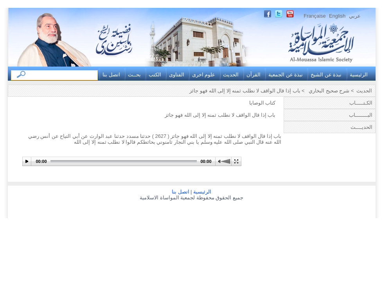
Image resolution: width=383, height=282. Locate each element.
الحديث (231, 75)
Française (314, 16)
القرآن (253, 75)
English (337, 16)
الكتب (155, 75)
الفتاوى (176, 75)
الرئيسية (359, 75)
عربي (355, 16)
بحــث (134, 75)
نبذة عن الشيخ (326, 75)
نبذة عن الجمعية (285, 75)
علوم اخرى (204, 75)
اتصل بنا (111, 75)
